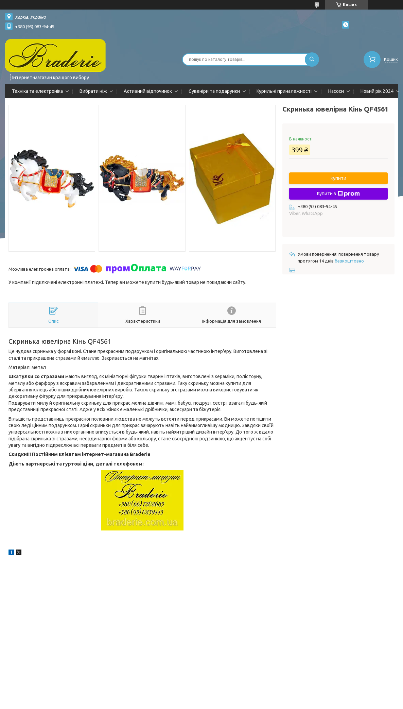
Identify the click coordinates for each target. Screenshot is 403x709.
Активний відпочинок (148, 91)
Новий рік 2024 (377, 91)
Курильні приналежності (284, 91)
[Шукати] (312, 59)
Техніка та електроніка (37, 91)
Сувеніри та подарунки (214, 91)
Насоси (336, 91)
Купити (338, 178)
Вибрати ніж (93, 91)
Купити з (338, 194)
